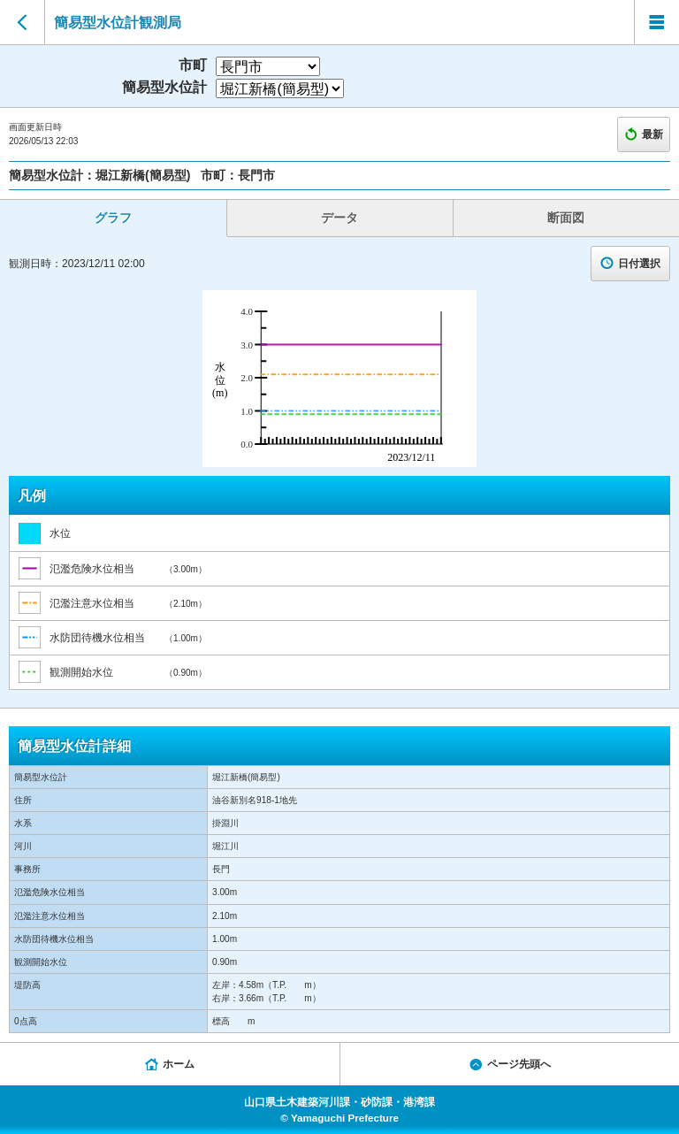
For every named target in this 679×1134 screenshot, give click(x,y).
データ (339, 218)
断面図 (565, 218)
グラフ (113, 218)
